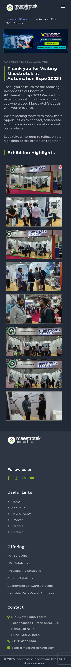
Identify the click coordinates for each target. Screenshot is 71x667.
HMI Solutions (17, 563)
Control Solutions (20, 578)
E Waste (15, 520)
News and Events (18, 19)
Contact (15, 532)
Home (14, 502)
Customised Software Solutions (30, 585)
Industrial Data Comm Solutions (31, 593)
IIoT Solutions (17, 555)
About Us (16, 508)
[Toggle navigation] (63, 7)
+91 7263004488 (21, 641)
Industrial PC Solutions (24, 570)
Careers (15, 526)
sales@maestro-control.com (30, 647)
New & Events (19, 514)
